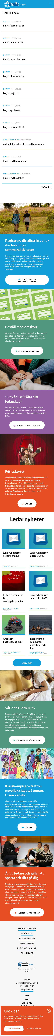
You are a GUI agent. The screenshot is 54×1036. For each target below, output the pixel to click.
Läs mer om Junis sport (27, 913)
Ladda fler (27, 663)
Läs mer (27, 504)
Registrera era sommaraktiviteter (27, 280)
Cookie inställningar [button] (34, 1028)
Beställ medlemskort (27, 351)
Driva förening (27, 938)
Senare (46, 186)
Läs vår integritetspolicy (13, 1021)
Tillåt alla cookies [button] (14, 1029)
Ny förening (27, 933)
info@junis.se (27, 989)
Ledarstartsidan (27, 928)
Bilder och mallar (27, 948)
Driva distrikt (27, 943)
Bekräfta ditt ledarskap (27, 426)
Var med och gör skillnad (27, 740)
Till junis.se (27, 953)
